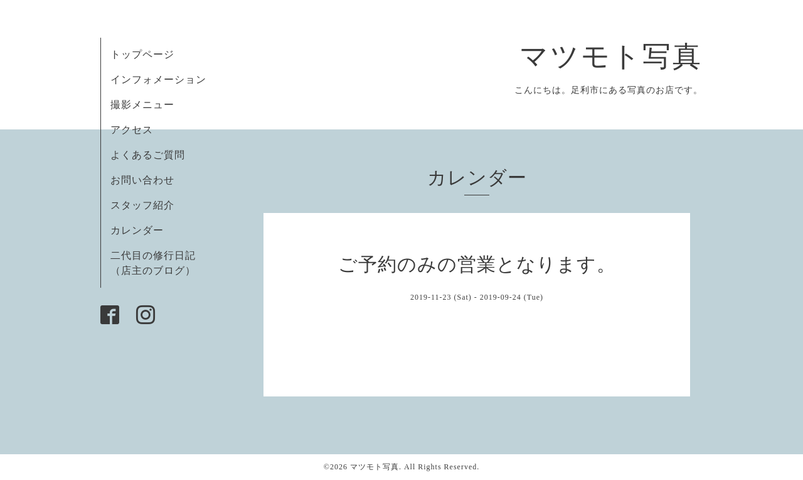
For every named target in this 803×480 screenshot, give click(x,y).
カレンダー (137, 230)
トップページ (142, 54)
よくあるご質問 (147, 155)
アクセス (131, 129)
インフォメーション (158, 79)
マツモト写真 (611, 56)
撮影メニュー (142, 104)
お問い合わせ (142, 180)
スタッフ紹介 (142, 205)
